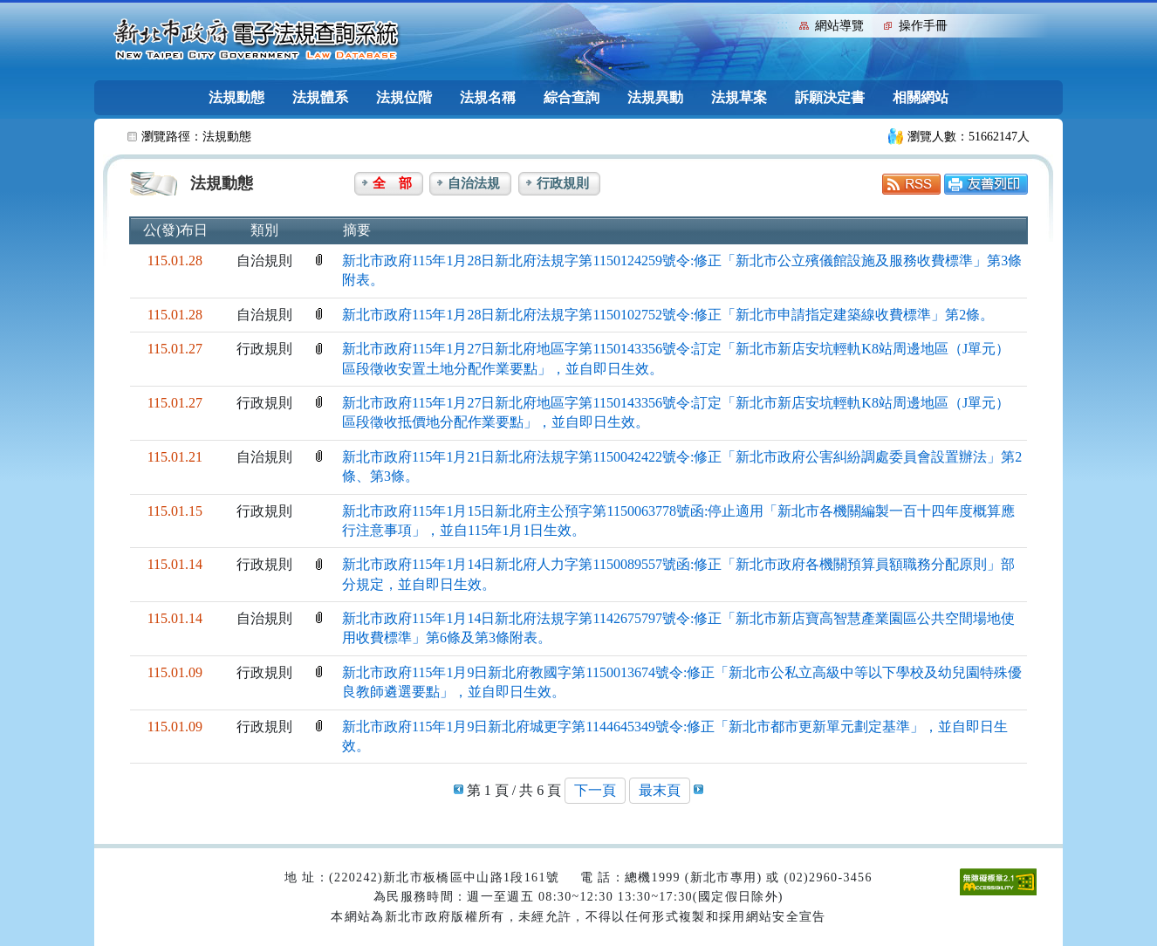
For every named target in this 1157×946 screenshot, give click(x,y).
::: (782, 24)
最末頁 (660, 790)
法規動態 (236, 97)
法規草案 (739, 97)
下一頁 (595, 790)
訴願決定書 (830, 97)
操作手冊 (923, 25)
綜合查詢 (571, 97)
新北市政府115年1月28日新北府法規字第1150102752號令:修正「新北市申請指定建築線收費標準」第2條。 (668, 314)
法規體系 (320, 97)
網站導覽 (839, 25)
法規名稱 (488, 97)
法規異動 (655, 97)
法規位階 (404, 97)
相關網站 (920, 97)
